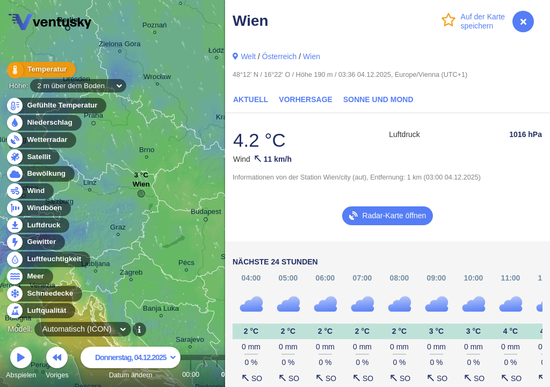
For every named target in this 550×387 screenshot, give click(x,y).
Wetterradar (41, 140)
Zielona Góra (120, 45)
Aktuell (250, 99)
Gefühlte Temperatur (56, 105)
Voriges (57, 364)
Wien (311, 56)
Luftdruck (37, 225)
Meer (29, 276)
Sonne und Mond (378, 99)
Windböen (38, 208)
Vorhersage (305, 99)
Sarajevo (190, 341)
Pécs (186, 264)
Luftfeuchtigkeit (48, 259)
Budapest (206, 213)
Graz (118, 228)
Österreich (279, 56)
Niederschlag (44, 123)
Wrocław (157, 78)
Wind (30, 191)
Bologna (18, 319)
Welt (248, 56)
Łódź (216, 52)
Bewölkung (40, 174)
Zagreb (131, 274)
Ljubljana (95, 265)
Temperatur (40, 69)
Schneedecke (44, 294)
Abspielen (21, 364)
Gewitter (35, 242)
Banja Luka (161, 310)
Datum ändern (130, 364)
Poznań (154, 26)
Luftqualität (41, 311)
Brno (146, 151)
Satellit (33, 157)
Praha (93, 117)
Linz (90, 184)
